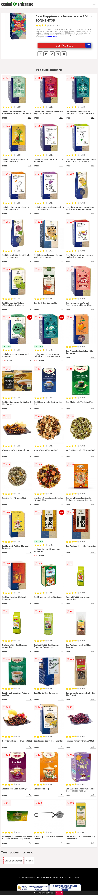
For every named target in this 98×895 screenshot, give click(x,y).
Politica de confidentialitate (50, 877)
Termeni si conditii (26, 877)
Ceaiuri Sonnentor (13, 860)
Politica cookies (72, 877)
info (29, 117)
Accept (59, 892)
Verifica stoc (73, 45)
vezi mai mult (51, 36)
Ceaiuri (29, 860)
